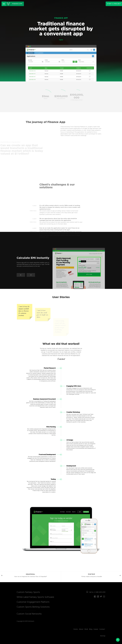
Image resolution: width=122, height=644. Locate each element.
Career (95, 629)
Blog (90, 629)
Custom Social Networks (29, 614)
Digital (61, 40)
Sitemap (102, 636)
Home (75, 629)
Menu (4, 3)
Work (86, 629)
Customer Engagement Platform (33, 602)
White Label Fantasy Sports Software (35, 597)
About (81, 629)
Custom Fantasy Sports (28, 592)
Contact (102, 629)
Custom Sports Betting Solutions (33, 607)
